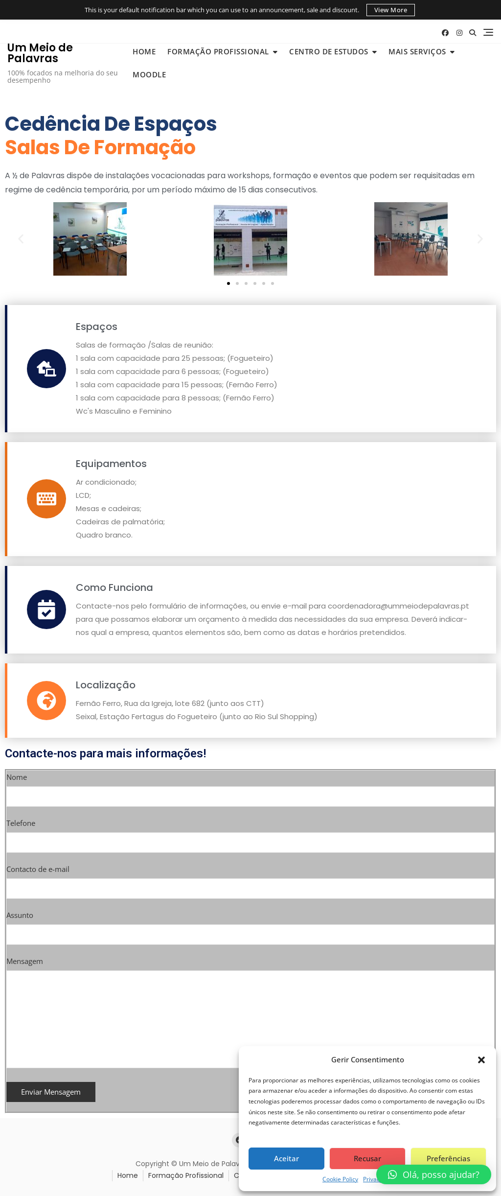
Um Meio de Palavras (40, 53)
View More (391, 9)
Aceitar (286, 1158)
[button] (481, 1059)
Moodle (149, 74)
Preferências (448, 1158)
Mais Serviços (417, 51)
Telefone (250, 832)
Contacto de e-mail (250, 878)
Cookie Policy (340, 1179)
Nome (250, 786)
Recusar (367, 1158)
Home (144, 51)
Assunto (250, 924)
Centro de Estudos (328, 51)
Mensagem (250, 1013)
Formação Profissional (218, 51)
